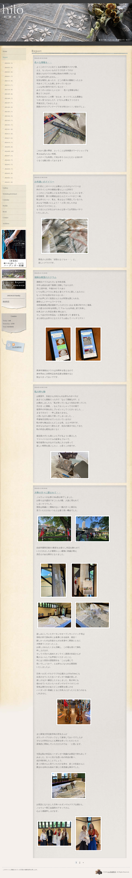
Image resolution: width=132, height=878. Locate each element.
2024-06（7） (9, 160)
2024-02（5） (9, 178)
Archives (6, 223)
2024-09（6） (9, 147)
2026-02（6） (9, 72)
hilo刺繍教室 (111, 872)
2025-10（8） (9, 89)
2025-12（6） (9, 81)
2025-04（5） (9, 116)
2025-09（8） (9, 94)
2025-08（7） (9, 98)
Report (5, 57)
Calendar (6, 200)
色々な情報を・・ (43, 62)
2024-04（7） (9, 169)
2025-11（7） (9, 85)
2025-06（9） (9, 107)
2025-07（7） (9, 103)
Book (5, 212)
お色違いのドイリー (44, 182)
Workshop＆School (10, 194)
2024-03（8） (9, 173)
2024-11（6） (9, 138)
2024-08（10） (9, 151)
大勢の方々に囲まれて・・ (47, 492)
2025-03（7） (9, 120)
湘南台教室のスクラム (45, 277)
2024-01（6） (9, 182)
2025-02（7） (9, 125)
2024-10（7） (9, 142)
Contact (5, 218)
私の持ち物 (39, 392)
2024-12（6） (9, 133)
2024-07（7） (9, 155)
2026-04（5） (9, 63)
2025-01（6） (9, 129)
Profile (5, 206)
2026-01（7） (9, 76)
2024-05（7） (9, 164)
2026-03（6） (9, 67)
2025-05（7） (9, 111)
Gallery (5, 188)
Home (5, 51)
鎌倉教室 (6, 301)
